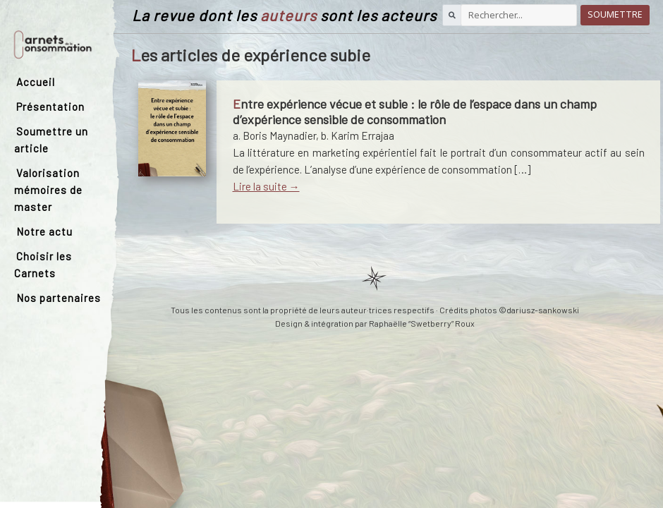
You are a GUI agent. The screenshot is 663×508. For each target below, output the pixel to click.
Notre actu (44, 231)
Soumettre (615, 14)
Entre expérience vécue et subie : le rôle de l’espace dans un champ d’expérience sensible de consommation (415, 111)
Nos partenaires (58, 297)
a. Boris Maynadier (274, 135)
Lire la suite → (266, 186)
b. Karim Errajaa (357, 135)
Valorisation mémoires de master (48, 190)
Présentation (50, 106)
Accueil (35, 81)
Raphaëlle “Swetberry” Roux (422, 323)
